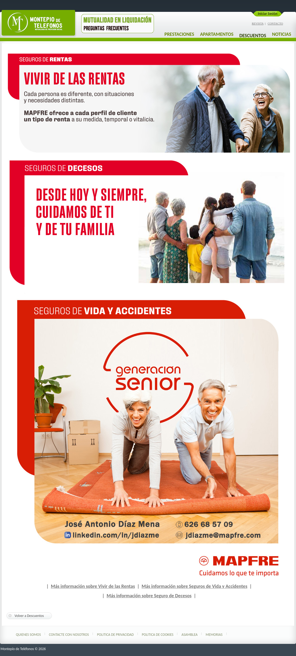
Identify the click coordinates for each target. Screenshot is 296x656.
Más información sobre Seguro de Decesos (149, 596)
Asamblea (189, 634)
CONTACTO (275, 23)
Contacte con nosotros (69, 634)
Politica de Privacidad (115, 634)
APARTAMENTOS (216, 34)
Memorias (214, 634)
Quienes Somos (28, 634)
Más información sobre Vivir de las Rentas (93, 586)
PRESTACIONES (179, 34)
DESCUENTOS (252, 36)
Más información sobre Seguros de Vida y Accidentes (194, 586)
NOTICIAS (281, 34)
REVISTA (258, 23)
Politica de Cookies (158, 634)
